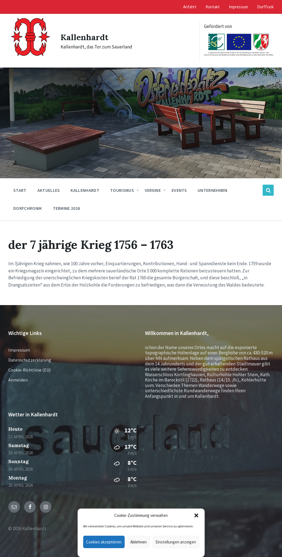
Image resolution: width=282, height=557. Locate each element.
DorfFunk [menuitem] (265, 6)
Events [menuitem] (179, 190)
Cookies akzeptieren (103, 542)
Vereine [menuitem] (153, 190)
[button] (196, 515)
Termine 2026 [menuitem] (66, 208)
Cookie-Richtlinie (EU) (29, 370)
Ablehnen (138, 542)
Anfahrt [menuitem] (189, 6)
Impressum (19, 350)
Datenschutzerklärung (29, 360)
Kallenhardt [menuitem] (85, 190)
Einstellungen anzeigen (176, 542)
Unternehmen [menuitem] (212, 190)
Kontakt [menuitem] (213, 6)
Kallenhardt (84, 37)
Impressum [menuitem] (238, 6)
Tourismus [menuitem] (122, 190)
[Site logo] (30, 60)
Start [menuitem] (20, 190)
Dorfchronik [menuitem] (27, 208)
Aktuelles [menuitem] (48, 190)
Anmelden (18, 380)
